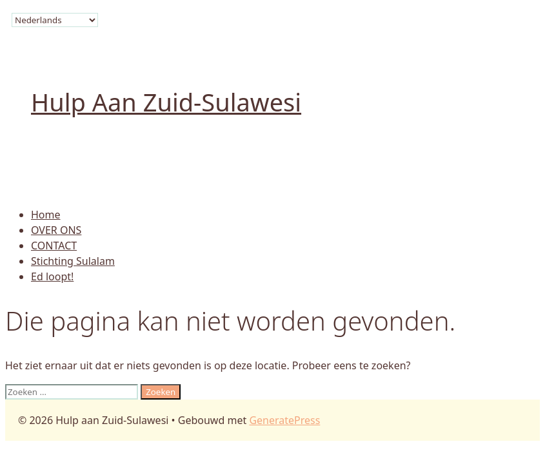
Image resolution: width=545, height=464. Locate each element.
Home (46, 215)
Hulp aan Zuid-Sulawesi (166, 102)
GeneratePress (284, 420)
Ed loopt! (52, 276)
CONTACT (54, 245)
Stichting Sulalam (73, 261)
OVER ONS (56, 230)
